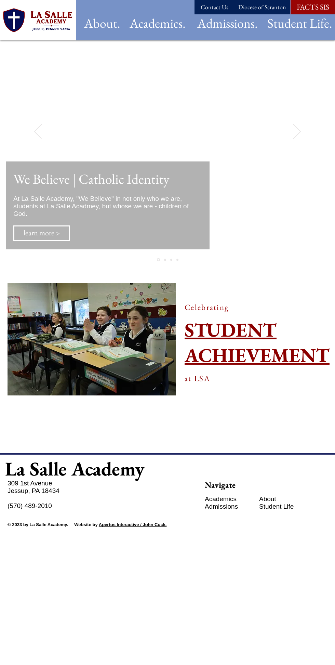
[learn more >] (41, 233)
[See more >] (36, 435)
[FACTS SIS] (313, 7)
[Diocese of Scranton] (262, 7)
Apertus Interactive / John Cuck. (133, 524)
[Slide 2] (171, 260)
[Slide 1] (158, 259)
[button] (102, 23)
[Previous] (38, 132)
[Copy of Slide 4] (177, 260)
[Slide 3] (165, 260)
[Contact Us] (214, 7)
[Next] (297, 132)
